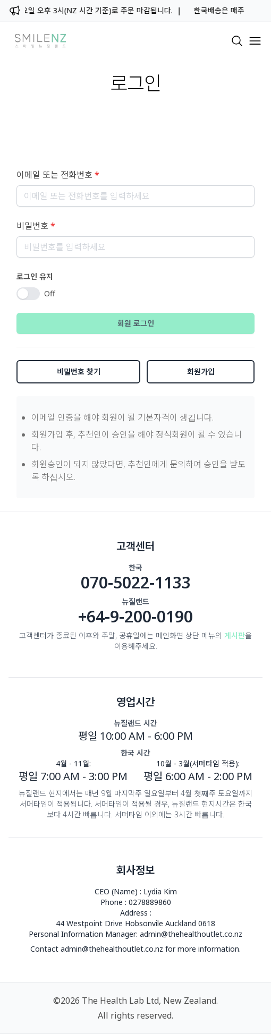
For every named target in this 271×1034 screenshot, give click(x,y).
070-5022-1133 (136, 582)
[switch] (28, 293)
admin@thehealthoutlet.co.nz (191, 934)
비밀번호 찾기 (78, 371)
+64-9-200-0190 (135, 616)
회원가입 (201, 371)
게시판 (234, 635)
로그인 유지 (34, 276)
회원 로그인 (135, 323)
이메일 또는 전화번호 (57, 175)
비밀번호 (35, 226)
